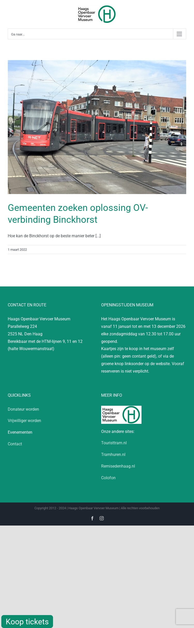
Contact (15, 443)
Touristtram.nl (114, 442)
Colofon (108, 477)
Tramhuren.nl (113, 454)
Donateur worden (23, 409)
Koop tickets (27, 621)
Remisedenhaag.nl (118, 466)
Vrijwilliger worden (24, 420)
